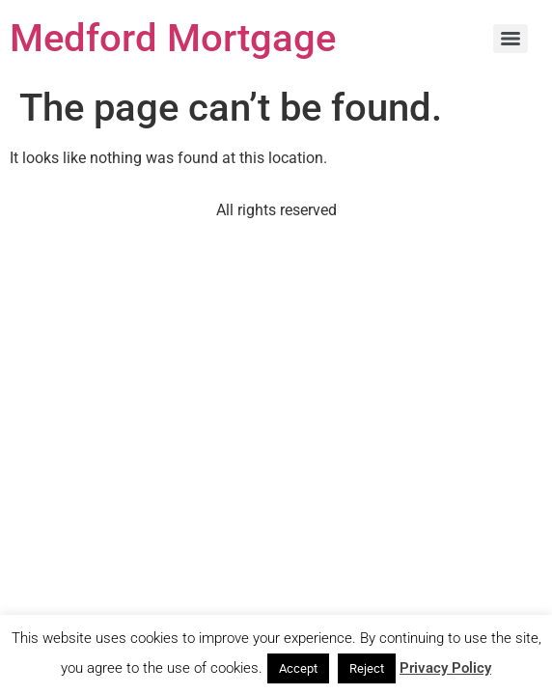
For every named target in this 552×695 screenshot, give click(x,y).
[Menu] (510, 38)
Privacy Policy (445, 668)
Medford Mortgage (173, 38)
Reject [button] (366, 668)
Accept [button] (298, 668)
